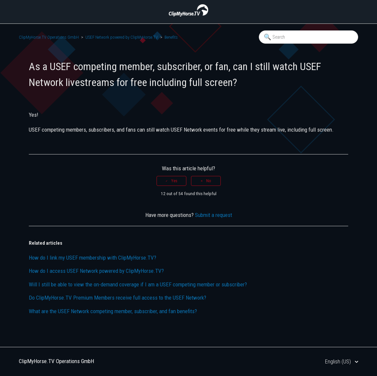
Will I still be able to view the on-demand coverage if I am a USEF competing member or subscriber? (138, 284)
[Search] (308, 37)
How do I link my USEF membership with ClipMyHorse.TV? (92, 257)
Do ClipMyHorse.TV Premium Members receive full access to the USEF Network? (117, 297)
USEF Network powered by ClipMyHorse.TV (121, 37)
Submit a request (213, 215)
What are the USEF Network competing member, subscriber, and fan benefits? (113, 311)
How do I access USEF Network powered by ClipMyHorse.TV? (96, 271)
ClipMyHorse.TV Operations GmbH (49, 37)
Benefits (171, 37)
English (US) (338, 361)
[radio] (171, 181)
